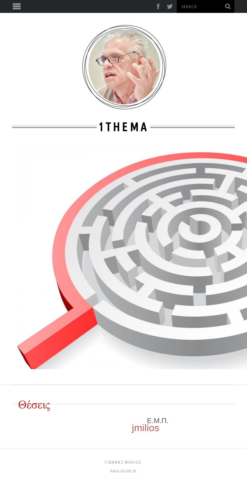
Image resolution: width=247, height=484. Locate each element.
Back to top (123, 470)
